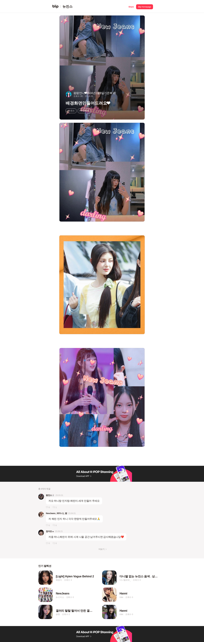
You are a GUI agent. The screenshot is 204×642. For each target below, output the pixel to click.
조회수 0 (137, 580)
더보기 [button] (101, 549)
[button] (131, 6)
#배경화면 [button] (84, 111)
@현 (58, 614)
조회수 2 (66, 614)
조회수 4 (68, 580)
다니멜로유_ (125, 580)
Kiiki (121, 597)
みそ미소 (60, 597)
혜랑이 (59, 580)
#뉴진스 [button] (71, 111)
